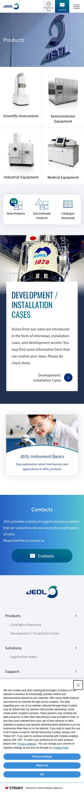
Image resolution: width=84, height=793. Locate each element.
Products (13, 615)
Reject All (42, 765)
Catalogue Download (25, 624)
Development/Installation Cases (47, 377)
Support (12, 671)
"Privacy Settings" (27, 743)
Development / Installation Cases (34, 633)
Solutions (13, 647)
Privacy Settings (42, 756)
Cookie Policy (61, 747)
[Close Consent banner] (78, 685)
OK (42, 774)
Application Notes (23, 657)
